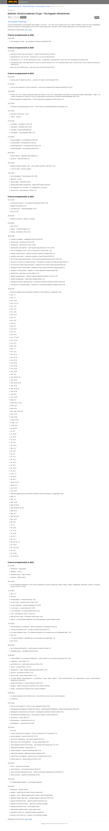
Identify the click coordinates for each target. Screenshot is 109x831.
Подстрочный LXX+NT (14, 6)
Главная (43, 823)
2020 (30, 29)
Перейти (23, 17)
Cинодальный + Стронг (43, 6)
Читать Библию (12, 21)
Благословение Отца (57, 6)
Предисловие (22, 21)
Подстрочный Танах (28, 6)
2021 (26, 29)
